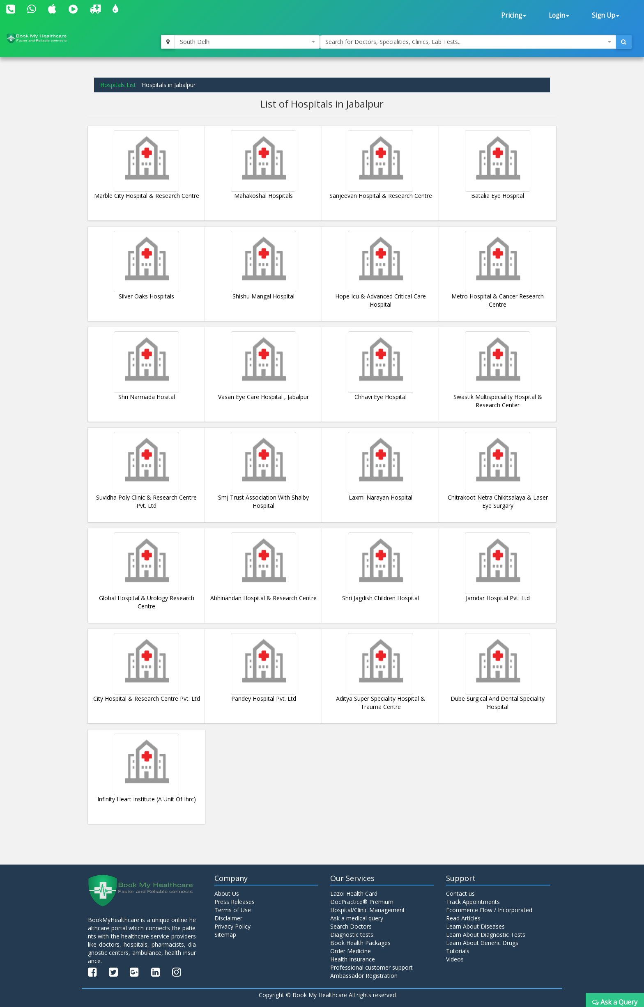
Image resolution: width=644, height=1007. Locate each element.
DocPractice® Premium (361, 902)
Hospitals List (118, 85)
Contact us (460, 893)
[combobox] (247, 42)
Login (559, 15)
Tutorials (457, 951)
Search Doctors (351, 926)
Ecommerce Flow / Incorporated (489, 910)
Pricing (513, 15)
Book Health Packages (360, 943)
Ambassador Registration (364, 975)
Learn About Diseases (475, 926)
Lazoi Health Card (353, 893)
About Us (226, 893)
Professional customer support (371, 967)
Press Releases (234, 902)
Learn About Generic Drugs (482, 943)
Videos (455, 959)
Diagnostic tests (351, 934)
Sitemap (225, 934)
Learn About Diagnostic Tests (485, 934)
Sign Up (605, 15)
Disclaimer (228, 918)
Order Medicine (350, 951)
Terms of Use (232, 910)
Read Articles (463, 918)
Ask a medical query (356, 918)
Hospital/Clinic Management (367, 910)
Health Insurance (352, 959)
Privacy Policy (232, 926)
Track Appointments (473, 902)
